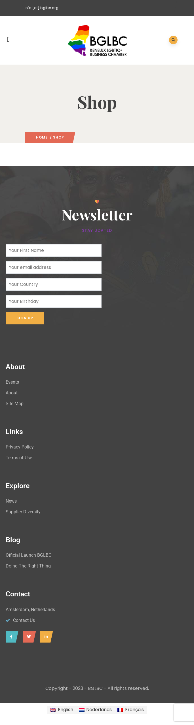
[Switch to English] (61, 710)
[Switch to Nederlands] (95, 710)
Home (42, 137)
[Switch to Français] (130, 710)
